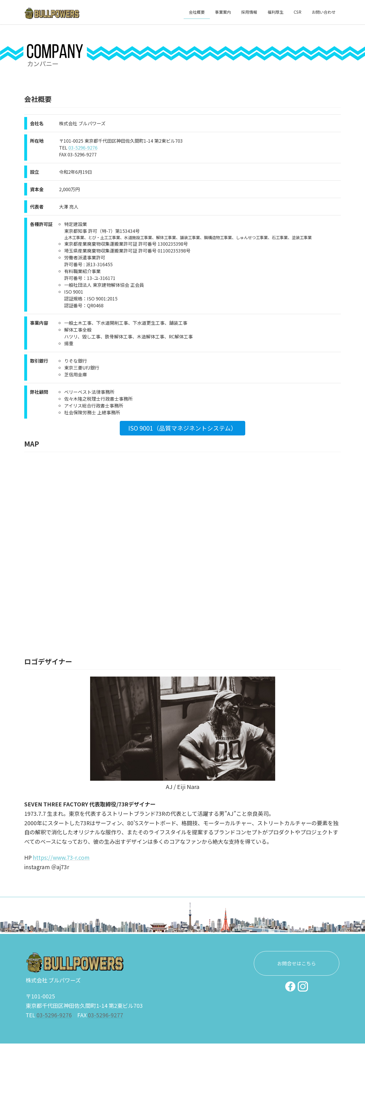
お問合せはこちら (296, 966)
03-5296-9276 (83, 147)
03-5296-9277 (105, 1017)
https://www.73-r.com (61, 857)
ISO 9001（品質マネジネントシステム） (182, 428)
